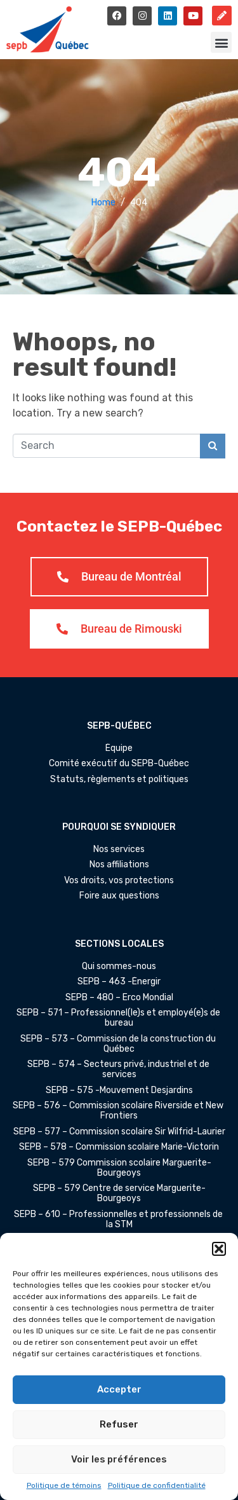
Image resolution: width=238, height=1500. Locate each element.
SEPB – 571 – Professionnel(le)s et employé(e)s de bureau (119, 1018)
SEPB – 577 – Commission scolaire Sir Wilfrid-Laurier (119, 1132)
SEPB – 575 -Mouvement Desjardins (119, 1090)
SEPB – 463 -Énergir (119, 982)
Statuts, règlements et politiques (119, 779)
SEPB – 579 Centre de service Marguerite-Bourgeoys (119, 1193)
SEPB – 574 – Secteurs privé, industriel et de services (119, 1069)
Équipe (119, 748)
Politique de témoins (64, 1485)
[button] (219, 1248)
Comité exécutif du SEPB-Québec (119, 764)
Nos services (119, 849)
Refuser (119, 1424)
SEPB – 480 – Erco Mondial (119, 998)
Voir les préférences (119, 1459)
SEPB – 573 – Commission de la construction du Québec (119, 1044)
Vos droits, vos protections (119, 881)
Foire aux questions (119, 896)
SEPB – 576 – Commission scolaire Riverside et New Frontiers (119, 1111)
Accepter (119, 1389)
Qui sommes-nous (119, 966)
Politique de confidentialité (157, 1485)
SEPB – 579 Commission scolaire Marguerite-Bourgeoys (119, 1168)
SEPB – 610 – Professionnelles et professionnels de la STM (119, 1219)
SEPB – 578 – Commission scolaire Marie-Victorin (119, 1147)
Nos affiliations (119, 865)
